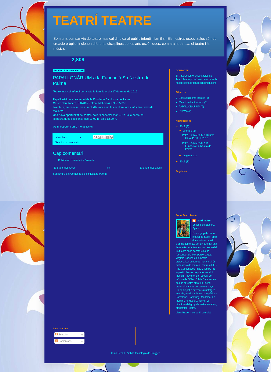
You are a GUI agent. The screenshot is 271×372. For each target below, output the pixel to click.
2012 (183, 126)
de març (188, 130)
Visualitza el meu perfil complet (193, 312)
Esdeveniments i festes (192, 97)
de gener (188, 155)
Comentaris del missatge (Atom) (88, 173)
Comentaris (63, 341)
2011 (183, 161)
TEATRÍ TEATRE (102, 20)
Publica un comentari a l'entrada (76, 160)
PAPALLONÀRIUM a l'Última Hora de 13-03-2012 (198, 137)
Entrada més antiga (151, 167)
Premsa (183, 111)
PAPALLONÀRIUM (90, 142)
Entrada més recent (65, 167)
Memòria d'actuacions (191, 102)
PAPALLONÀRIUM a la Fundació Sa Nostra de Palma (196, 146)
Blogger (155, 353)
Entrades (62, 334)
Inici (108, 167)
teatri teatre (203, 220)
